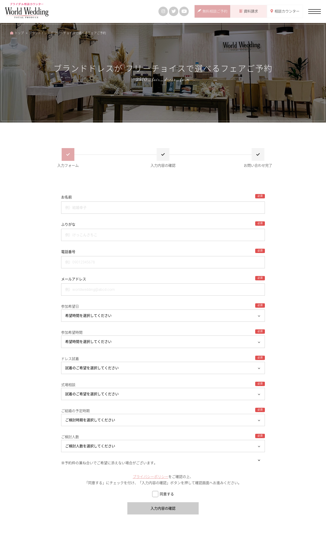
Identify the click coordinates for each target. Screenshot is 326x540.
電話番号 (68, 252)
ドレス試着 (70, 359)
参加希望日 (70, 306)
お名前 (66, 197)
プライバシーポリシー (150, 477)
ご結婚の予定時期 (75, 411)
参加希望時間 (72, 332)
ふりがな (68, 224)
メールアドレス (73, 279)
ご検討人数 (70, 437)
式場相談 (68, 385)
